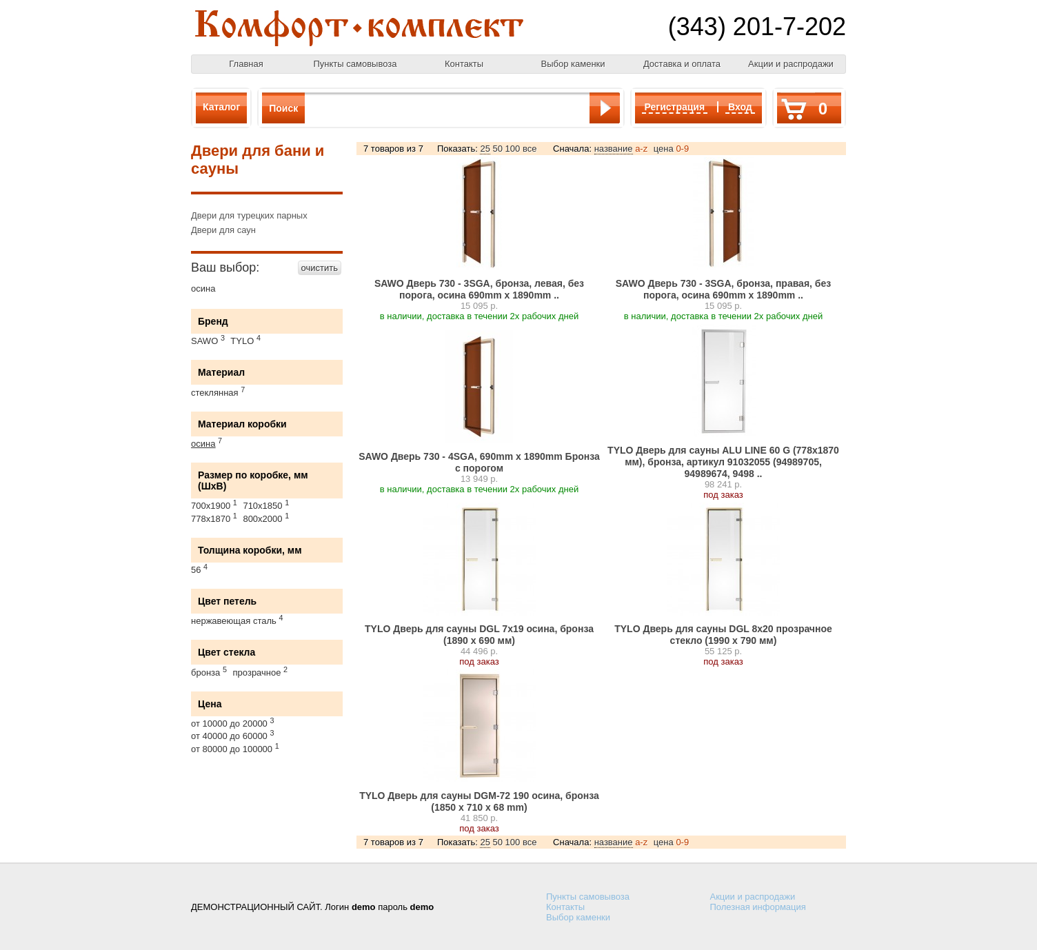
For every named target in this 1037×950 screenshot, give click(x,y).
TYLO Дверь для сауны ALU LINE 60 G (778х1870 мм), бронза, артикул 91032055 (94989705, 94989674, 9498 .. (723, 462)
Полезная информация (758, 907)
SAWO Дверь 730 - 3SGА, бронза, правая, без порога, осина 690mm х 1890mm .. (724, 289)
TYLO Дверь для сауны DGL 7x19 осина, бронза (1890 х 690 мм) (479, 634)
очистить (319, 268)
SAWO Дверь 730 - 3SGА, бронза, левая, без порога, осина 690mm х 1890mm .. (479, 289)
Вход (740, 106)
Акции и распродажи (791, 64)
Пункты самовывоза (355, 64)
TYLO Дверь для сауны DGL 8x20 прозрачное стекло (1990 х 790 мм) (723, 634)
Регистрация (675, 106)
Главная (246, 64)
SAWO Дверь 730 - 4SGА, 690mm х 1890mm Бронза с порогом (479, 462)
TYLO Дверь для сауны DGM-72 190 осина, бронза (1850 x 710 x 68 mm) (479, 801)
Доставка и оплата (682, 64)
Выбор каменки (573, 64)
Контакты (464, 64)
